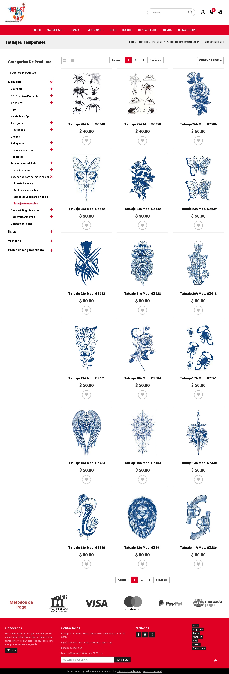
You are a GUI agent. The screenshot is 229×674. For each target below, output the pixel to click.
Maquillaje (157, 42)
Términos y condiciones (129, 671)
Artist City (16, 102)
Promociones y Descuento (26, 250)
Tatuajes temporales (214, 42)
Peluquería (17, 143)
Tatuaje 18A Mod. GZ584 (142, 378)
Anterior (117, 60)
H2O (13, 109)
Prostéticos (18, 129)
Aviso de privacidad (152, 671)
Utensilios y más (20, 170)
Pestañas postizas (22, 149)
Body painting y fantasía (25, 210)
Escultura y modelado (23, 163)
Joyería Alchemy (23, 183)
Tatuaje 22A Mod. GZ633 (86, 293)
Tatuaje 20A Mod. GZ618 (198, 293)
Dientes (15, 136)
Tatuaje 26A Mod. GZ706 (198, 124)
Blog (195, 640)
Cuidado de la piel (21, 223)
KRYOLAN (16, 89)
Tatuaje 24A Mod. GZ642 (142, 208)
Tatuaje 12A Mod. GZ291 (142, 547)
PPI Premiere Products (24, 96)
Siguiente (155, 60)
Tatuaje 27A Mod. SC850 (142, 124)
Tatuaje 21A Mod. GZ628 (142, 293)
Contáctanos (199, 648)
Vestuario (14, 240)
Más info (11, 650)
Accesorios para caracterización (183, 42)
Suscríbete (122, 659)
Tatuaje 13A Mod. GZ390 (86, 547)
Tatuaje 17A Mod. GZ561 (198, 378)
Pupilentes (17, 156)
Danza (12, 231)
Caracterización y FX (23, 216)
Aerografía (17, 123)
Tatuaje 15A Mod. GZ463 (142, 463)
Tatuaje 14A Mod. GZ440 (198, 463)
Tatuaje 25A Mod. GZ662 (86, 208)
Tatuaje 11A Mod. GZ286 (198, 547)
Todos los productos (22, 72)
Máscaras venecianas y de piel (31, 196)
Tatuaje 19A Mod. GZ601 (86, 378)
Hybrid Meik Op (20, 116)
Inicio (131, 42)
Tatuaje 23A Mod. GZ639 (198, 208)
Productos (143, 42)
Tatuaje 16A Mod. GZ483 (86, 463)
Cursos (196, 644)
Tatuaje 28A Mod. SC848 (86, 124)
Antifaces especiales (25, 190)
